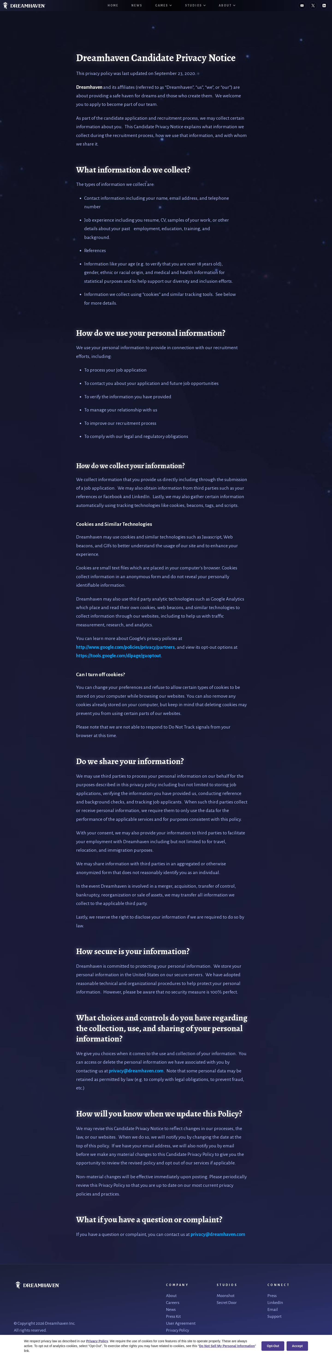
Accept (297, 1346)
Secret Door (227, 1302)
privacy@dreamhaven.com (136, 1070)
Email (272, 1309)
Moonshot (225, 1296)
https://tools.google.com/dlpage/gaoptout (118, 655)
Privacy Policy (177, 1330)
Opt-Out (273, 1346)
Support (274, 1316)
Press (272, 1296)
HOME (113, 5)
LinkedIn (275, 1302)
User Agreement (181, 1323)
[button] (163, 5)
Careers (172, 1302)
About (171, 1296)
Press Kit (173, 1316)
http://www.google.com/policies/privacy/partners (125, 647)
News (136, 5)
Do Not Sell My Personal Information (227, 1346)
